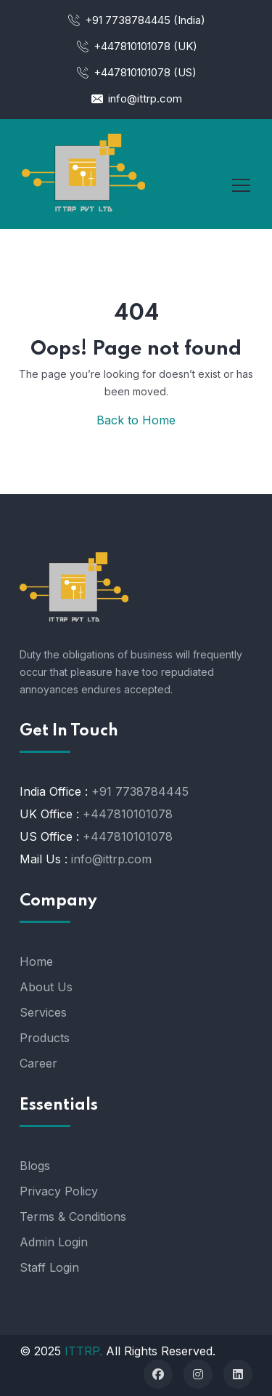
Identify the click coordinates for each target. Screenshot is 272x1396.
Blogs (35, 1165)
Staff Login (49, 1267)
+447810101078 (128, 814)
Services (43, 1012)
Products (45, 1037)
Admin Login (54, 1242)
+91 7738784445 (140, 791)
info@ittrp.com (136, 98)
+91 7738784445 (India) (136, 20)
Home (36, 961)
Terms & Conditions (73, 1216)
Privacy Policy (59, 1191)
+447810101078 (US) (136, 72)
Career (38, 1063)
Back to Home (136, 420)
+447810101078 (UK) (136, 46)
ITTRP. (83, 1351)
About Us (46, 987)
